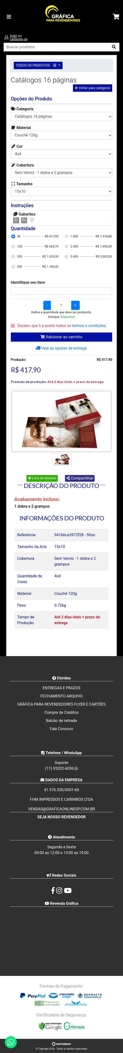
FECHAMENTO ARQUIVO (61, 696)
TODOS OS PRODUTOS (37, 65)
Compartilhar (79, 478)
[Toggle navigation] (9, 16)
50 (18, 236)
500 (19, 266)
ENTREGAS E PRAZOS (61, 688)
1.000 (74, 236)
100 (19, 246)
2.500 (74, 246)
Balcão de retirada (61, 720)
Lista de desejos (42, 478)
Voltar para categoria (92, 88)
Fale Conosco (61, 729)
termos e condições (89, 325)
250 (19, 256)
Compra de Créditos (61, 712)
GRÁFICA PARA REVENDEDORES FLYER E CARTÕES (61, 704)
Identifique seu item (28, 282)
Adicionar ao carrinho (61, 337)
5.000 (74, 256)
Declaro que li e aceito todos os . (62, 325)
